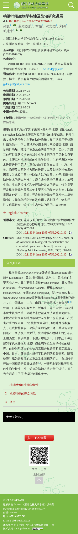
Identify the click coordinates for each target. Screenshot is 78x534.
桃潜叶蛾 (20, 118)
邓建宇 (8, 31)
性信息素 (9, 122)
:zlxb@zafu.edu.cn (20, 520)
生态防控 (62, 118)
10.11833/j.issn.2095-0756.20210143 (30, 21)
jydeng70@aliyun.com (16, 84)
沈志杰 (51, 26)
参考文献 (14, 416)
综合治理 (49, 118)
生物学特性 (34, 118)
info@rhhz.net (23, 528)
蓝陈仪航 (25, 26)
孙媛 (6, 26)
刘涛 (62, 26)
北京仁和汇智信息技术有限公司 (31, 525)
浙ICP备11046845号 (13, 500)
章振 (38, 26)
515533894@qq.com (51, 69)
